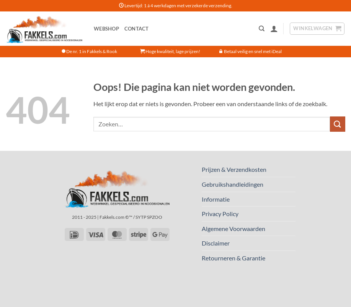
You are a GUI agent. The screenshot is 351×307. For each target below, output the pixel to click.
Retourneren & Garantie (233, 258)
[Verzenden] (337, 123)
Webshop (106, 29)
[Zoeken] (261, 28)
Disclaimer (216, 243)
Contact (136, 29)
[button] (274, 28)
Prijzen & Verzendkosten (234, 169)
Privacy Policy (220, 213)
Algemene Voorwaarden (233, 228)
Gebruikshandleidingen (232, 184)
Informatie (216, 199)
